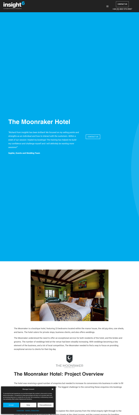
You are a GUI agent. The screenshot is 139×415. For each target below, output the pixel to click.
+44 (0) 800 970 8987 (122, 9)
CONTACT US (122, 4)
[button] (52, 389)
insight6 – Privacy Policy (32, 410)
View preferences (45, 405)
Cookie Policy (20, 410)
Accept (11, 405)
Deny (28, 405)
